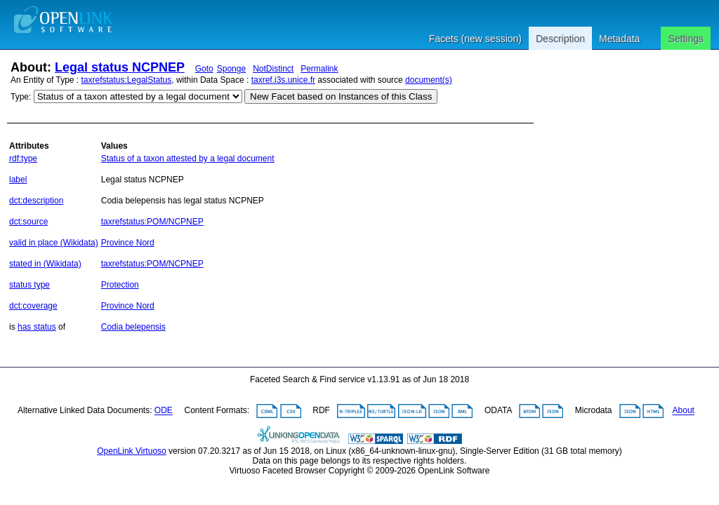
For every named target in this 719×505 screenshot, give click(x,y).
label (18, 179)
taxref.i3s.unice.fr (283, 80)
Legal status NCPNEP (120, 67)
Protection (120, 285)
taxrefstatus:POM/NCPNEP (152, 222)
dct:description (36, 201)
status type (29, 285)
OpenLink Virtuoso (131, 451)
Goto (204, 69)
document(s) (428, 80)
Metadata (619, 38)
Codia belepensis (133, 327)
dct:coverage (33, 306)
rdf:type (23, 158)
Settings (686, 38)
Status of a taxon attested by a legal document (188, 158)
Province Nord (127, 243)
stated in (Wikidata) (45, 264)
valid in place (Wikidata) (53, 243)
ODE (163, 411)
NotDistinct (273, 69)
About (683, 411)
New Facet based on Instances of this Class (341, 96)
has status (37, 327)
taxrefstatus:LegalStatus (126, 80)
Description (560, 38)
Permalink (319, 69)
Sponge (231, 69)
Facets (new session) (475, 38)
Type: (21, 97)
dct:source (28, 222)
